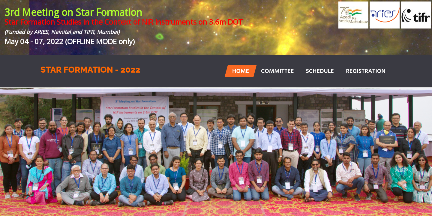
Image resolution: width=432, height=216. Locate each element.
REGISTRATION (366, 71)
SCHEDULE (320, 71)
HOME (240, 71)
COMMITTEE (277, 71)
